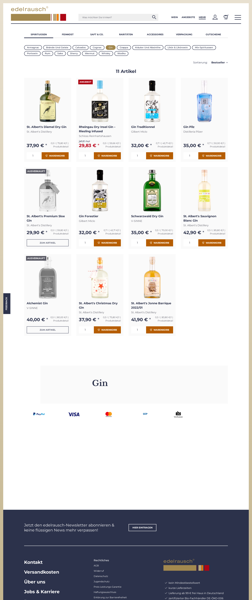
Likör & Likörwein (178, 47)
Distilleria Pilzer (193, 131)
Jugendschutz (101, 581)
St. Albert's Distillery (39, 131)
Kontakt (33, 562)
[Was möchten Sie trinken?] (118, 17)
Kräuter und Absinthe (148, 47)
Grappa (124, 47)
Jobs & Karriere (42, 591)
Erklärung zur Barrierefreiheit (110, 597)
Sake (60, 53)
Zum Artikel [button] (48, 242)
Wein (174, 17)
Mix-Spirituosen (204, 47)
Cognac (97, 47)
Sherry (74, 53)
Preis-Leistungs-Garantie (107, 586)
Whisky (106, 53)
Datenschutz (101, 576)
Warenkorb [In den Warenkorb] (55, 155)
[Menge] (34, 155)
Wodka (121, 53)
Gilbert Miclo (139, 131)
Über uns (34, 582)
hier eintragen (142, 527)
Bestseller (218, 62)
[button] (215, 17)
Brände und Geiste (57, 47)
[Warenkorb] (226, 17)
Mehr (202, 17)
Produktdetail (61, 146)
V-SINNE (136, 221)
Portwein (32, 53)
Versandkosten (41, 572)
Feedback (6, 303)
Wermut (89, 53)
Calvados (80, 47)
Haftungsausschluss (105, 592)
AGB (96, 565)
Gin (111, 47)
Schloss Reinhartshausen (95, 136)
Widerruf (99, 570)
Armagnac (33, 47)
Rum (47, 53)
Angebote (188, 17)
